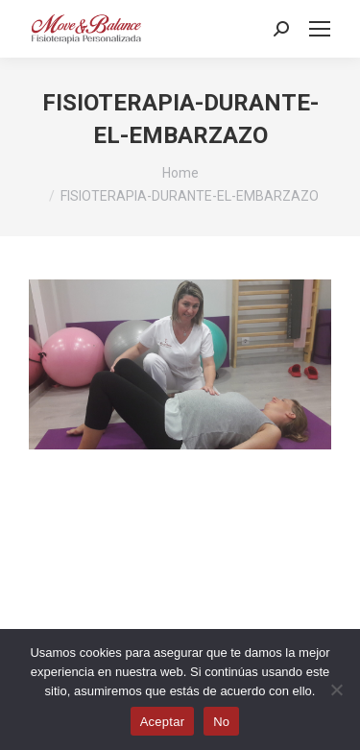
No (221, 721)
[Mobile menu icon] (319, 28)
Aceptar (162, 721)
